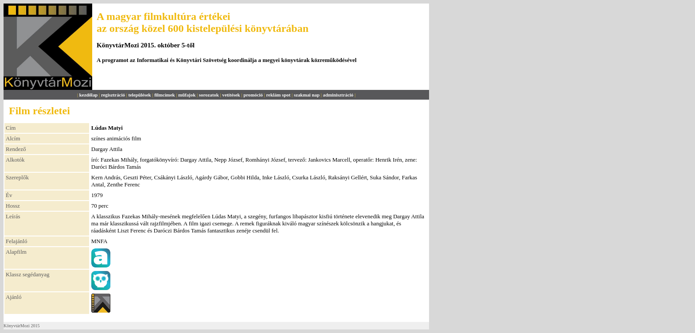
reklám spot (278, 94)
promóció (253, 94)
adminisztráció (338, 94)
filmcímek (164, 94)
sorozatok (209, 94)
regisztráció (113, 94)
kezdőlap (88, 94)
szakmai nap (307, 94)
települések (139, 94)
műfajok (186, 94)
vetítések (231, 94)
